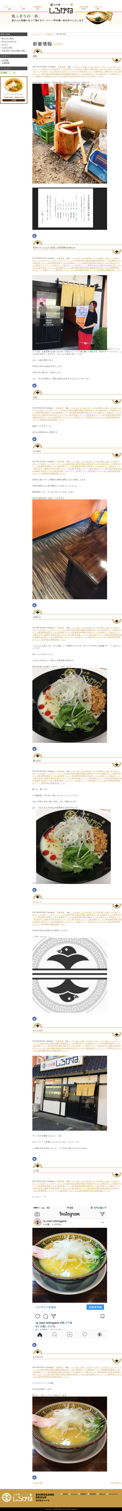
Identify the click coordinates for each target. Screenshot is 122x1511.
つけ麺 (84, 69)
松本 (96, 263)
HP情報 (5, 60)
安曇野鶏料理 (88, 263)
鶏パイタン (117, 270)
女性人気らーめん (84, 76)
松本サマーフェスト (45, 265)
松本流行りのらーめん (60, 415)
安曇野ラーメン (75, 263)
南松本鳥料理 (70, 76)
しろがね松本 (52, 69)
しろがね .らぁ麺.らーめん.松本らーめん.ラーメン (93, 67)
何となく (5, 44)
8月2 (35, 397)
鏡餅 (35, 56)
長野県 (79, 270)
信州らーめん (113, 71)
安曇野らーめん (61, 263)
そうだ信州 (75, 69)
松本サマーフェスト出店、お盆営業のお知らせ (54, 247)
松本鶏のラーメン (63, 268)
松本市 (105, 265)
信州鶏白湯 (47, 74)
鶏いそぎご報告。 (8, 38)
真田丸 (95, 268)
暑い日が (37, 760)
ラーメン (58, 261)
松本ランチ (59, 265)
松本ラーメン (70, 265)
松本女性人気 (96, 265)
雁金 (110, 270)
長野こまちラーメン (66, 417)
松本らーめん (104, 263)
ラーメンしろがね (70, 261)
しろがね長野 (64, 69)
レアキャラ (38, 1356)
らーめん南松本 (52, 71)
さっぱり (37, 451)
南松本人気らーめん (55, 76)
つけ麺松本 (92, 69)
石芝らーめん (104, 268)
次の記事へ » (116, 1483)
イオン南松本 (79, 71)
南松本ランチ (106, 74)
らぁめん (101, 69)
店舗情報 (6, 63)
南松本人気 (41, 76)
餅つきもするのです (9, 41)
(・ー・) (37, 901)
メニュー (74, 1494)
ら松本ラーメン (66, 71)
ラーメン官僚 (91, 71)
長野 (112, 268)
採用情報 (93, 1494)
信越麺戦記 (67, 74)
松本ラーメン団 (83, 265)
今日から (37, 617)
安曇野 (51, 263)
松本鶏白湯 (87, 268)
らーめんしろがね (99, 1041)
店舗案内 (83, 1494)
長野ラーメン (50, 270)
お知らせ (102, 1494)
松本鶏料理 (77, 268)
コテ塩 (36, 1170)
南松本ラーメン (41, 263)
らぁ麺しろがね (112, 69)
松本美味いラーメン (47, 268)
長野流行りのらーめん (65, 270)
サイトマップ (113, 1494)
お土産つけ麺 (7, 47)
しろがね (74, 258)
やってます (38, 1030)
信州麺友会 (57, 74)
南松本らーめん (93, 74)
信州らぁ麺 (102, 71)
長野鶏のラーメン (89, 270)
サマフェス (49, 261)
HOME (65, 1494)
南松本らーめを (79, 74)
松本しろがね (97, 76)
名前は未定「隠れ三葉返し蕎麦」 (14, 50)
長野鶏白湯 (102, 270)
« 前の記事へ (38, 1483)
